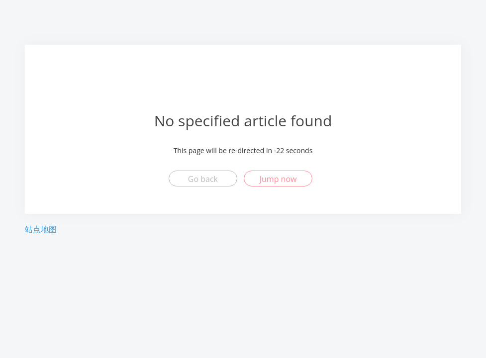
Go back (203, 179)
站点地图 (41, 229)
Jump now (278, 179)
